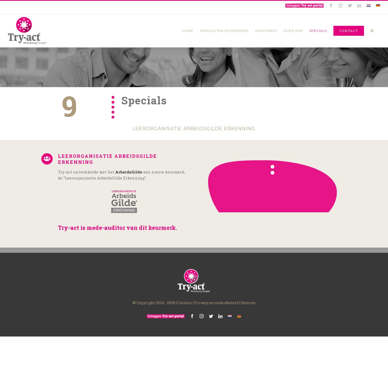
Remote (248, 309)
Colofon (185, 309)
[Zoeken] (372, 31)
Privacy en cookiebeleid (216, 309)
